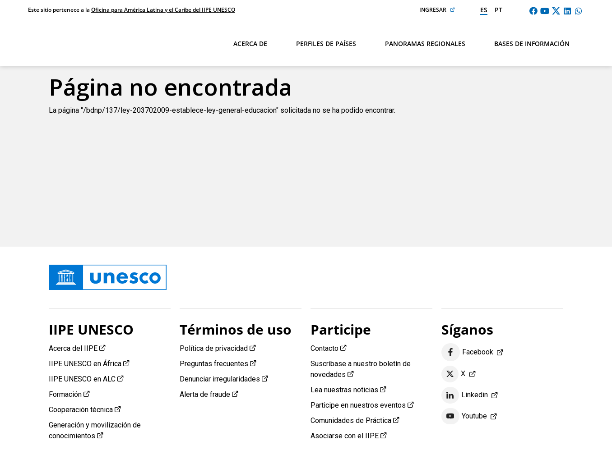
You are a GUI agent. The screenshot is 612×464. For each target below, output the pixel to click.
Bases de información (532, 43)
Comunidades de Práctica (351, 420)
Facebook (467, 352)
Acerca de (250, 43)
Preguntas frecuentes (214, 363)
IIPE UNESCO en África (85, 363)
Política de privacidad (214, 348)
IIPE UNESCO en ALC (82, 379)
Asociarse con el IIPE (345, 436)
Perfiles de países (326, 43)
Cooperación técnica (81, 409)
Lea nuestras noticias (344, 390)
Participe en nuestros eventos (358, 405)
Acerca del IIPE (73, 348)
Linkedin (464, 395)
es (483, 9)
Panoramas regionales (425, 43)
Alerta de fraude (205, 394)
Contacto (324, 348)
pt (498, 9)
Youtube (464, 416)
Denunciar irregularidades (220, 379)
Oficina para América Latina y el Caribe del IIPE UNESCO (163, 10)
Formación (65, 394)
